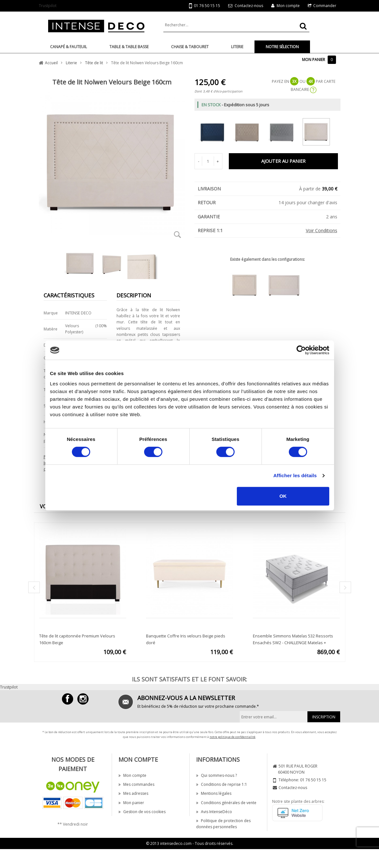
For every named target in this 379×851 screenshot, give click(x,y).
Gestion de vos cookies (142, 811)
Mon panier (131, 802)
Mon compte (288, 5)
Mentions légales (213, 793)
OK (283, 496)
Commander (324, 5)
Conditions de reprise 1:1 (221, 784)
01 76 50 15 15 (204, 6)
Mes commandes (136, 784)
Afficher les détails (295, 475)
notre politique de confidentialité (232, 737)
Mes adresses (133, 793)
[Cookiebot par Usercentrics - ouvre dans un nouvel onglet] (301, 350)
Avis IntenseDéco (214, 811)
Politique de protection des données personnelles (223, 823)
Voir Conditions (321, 230)
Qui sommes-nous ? (216, 775)
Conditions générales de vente (226, 802)
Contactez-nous (249, 5)
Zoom (178, 234)
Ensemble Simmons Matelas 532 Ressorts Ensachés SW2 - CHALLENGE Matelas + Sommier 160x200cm (293, 642)
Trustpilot (47, 5)
